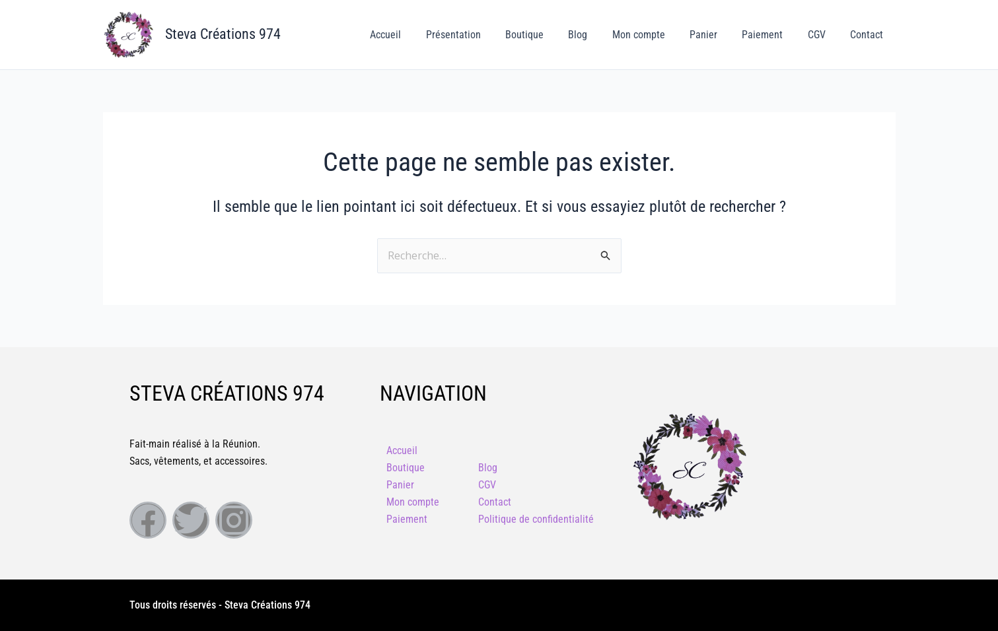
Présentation (479, 34)
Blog (597, 34)
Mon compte (654, 34)
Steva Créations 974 (223, 34)
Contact (868, 34)
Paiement (771, 34)
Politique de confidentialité (536, 519)
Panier (716, 34)
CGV (822, 34)
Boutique (547, 34)
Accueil (415, 34)
